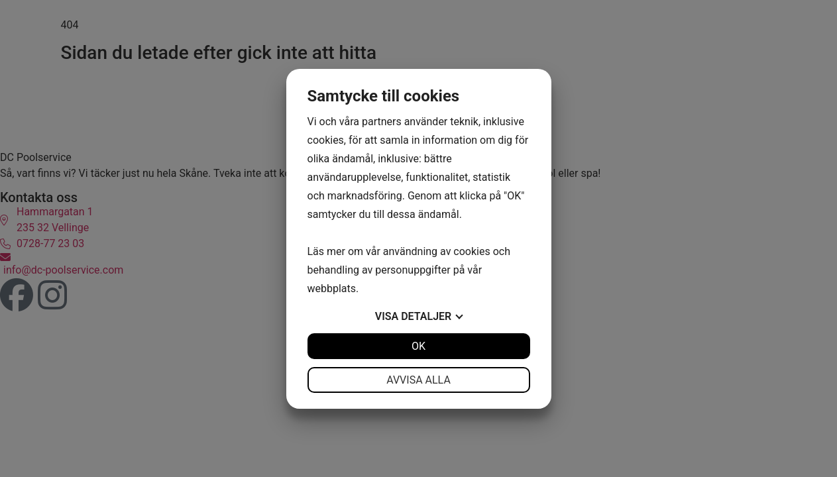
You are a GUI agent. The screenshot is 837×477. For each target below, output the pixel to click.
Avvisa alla (418, 380)
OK (418, 346)
